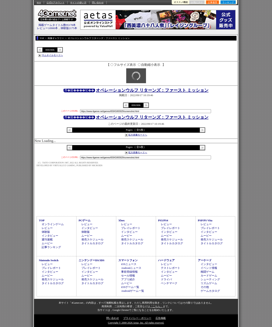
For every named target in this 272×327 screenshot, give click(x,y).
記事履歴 (212, 2)
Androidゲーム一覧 (132, 290)
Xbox (121, 220)
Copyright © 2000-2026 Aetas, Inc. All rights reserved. (136, 322)
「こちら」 (156, 306)
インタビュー (50, 235)
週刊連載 (47, 239)
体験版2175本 (69, 28)
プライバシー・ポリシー (137, 318)
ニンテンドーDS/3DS (91, 260)
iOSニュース (128, 264)
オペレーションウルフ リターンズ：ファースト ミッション (152, 90)
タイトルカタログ (92, 243)
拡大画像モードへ (137, 134)
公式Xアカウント (56, 2)
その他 (205, 287)
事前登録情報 (129, 271)
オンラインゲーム (53, 224)
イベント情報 (209, 267)
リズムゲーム (209, 283)
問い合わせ (98, 2)
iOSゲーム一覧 (130, 287)
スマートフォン (128, 260)
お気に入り (197, 2)
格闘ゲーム (207, 271)
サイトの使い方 (78, 2)
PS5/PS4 (163, 220)
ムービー (47, 243)
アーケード (205, 260)
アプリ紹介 (128, 279)
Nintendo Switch (48, 260)
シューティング (210, 279)
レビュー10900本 (47, 28)
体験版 (46, 231)
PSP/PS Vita (205, 220)
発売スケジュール (92, 239)
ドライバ (166, 279)
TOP (42, 220)
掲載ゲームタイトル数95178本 (57, 25)
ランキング (228, 2)
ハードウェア (166, 260)
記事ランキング (51, 247)
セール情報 (128, 275)
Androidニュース (131, 267)
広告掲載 (161, 318)
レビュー (47, 228)
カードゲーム (209, 275)
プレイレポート (130, 228)
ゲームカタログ (210, 290)
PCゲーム (85, 220)
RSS (39, 2)
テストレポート (170, 267)
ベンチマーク (169, 283)
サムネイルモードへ (52, 55)
